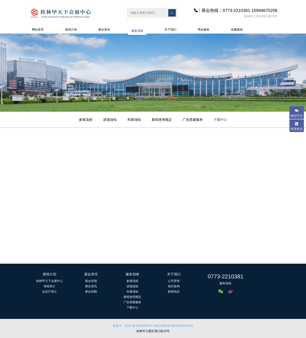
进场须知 (110, 119)
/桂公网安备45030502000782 (173, 325)
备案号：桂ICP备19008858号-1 (133, 325)
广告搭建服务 (193, 119)
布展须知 (134, 119)
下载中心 (220, 119)
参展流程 (85, 119)
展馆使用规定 (162, 119)
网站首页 (38, 29)
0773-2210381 (225, 276)
